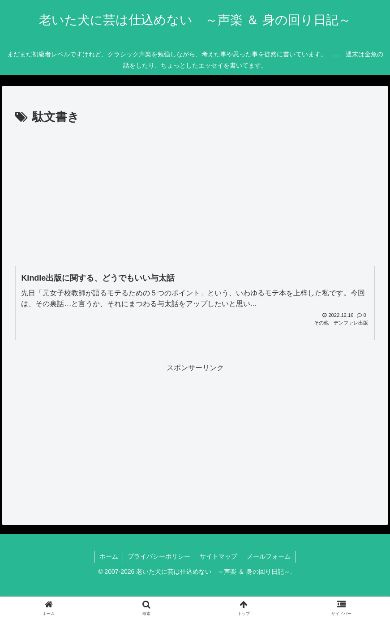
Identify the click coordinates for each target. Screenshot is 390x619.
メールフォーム (269, 556)
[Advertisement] (195, 194)
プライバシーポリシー (159, 556)
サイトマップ (218, 556)
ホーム (108, 556)
